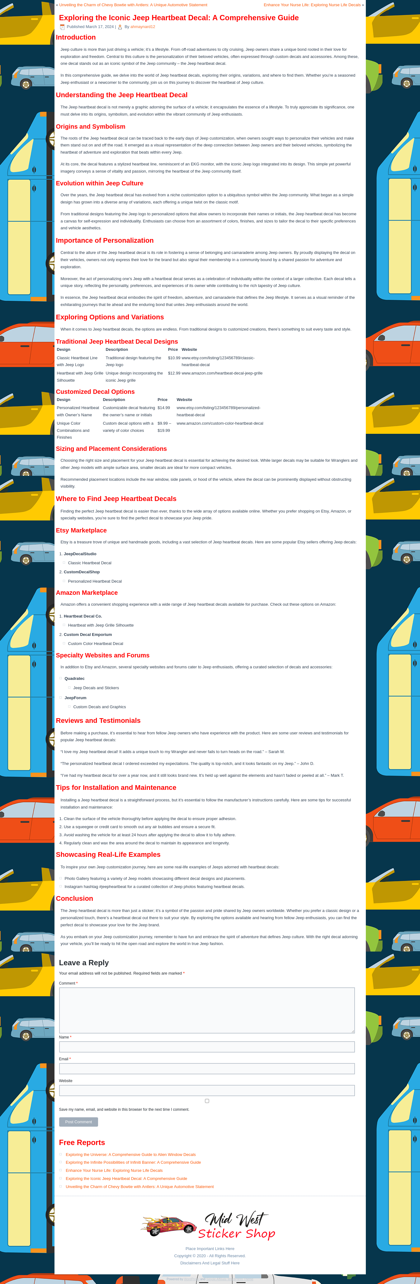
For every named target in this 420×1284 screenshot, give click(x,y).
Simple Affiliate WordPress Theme (229, 1279)
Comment (68, 983)
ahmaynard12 (142, 26)
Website (66, 1081)
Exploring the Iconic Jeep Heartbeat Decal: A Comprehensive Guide (126, 1178)
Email (65, 1059)
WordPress (191, 1279)
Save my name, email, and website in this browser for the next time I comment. (124, 1109)
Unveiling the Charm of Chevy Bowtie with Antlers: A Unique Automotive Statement (133, 4)
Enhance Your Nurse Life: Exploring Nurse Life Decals (312, 4)
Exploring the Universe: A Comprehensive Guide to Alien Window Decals (131, 1154)
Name (65, 1037)
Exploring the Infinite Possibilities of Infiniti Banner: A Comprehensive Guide (133, 1162)
